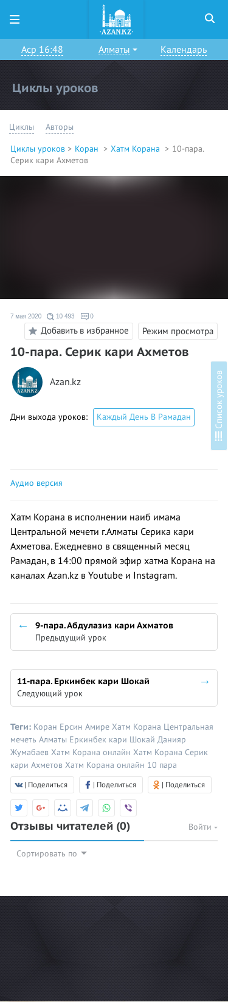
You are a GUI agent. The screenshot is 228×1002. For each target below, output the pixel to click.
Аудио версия (36, 483)
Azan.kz (65, 382)
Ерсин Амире (86, 727)
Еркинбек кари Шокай (113, 740)
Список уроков (218, 406)
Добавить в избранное (77, 331)
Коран (88, 149)
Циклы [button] (21, 127)
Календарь (184, 49)
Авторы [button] (60, 127)
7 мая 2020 (25, 316)
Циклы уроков (37, 149)
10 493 (60, 316)
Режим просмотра (177, 331)
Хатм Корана (136, 149)
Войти (203, 827)
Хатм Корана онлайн (92, 752)
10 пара (162, 765)
